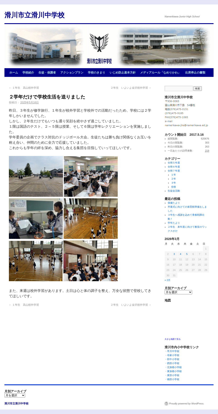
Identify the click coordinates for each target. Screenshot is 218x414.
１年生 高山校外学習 (24, 87)
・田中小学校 (173, 359)
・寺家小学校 (173, 355)
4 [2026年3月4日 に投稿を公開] (180, 254)
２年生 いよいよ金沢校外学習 (131, 87)
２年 (173, 178)
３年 (173, 182)
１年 (173, 174)
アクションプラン (71, 72)
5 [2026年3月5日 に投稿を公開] (187, 254)
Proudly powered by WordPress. (186, 403)
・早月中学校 (173, 351)
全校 (173, 186)
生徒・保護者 (47, 72)
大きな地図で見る (173, 339)
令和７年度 (174, 170)
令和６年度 (174, 166)
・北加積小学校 (173, 367)
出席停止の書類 (195, 72)
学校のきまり (96, 72)
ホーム (13, 72)
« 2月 (167, 280)
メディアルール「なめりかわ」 (160, 72)
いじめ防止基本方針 (123, 72)
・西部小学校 (173, 363)
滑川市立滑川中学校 (34, 15)
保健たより (174, 202)
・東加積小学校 (173, 371)
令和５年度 (174, 162)
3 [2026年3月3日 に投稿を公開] (174, 254)
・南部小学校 (173, 379)
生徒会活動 (174, 190)
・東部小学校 (173, 375)
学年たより (174, 222)
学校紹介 (28, 72)
